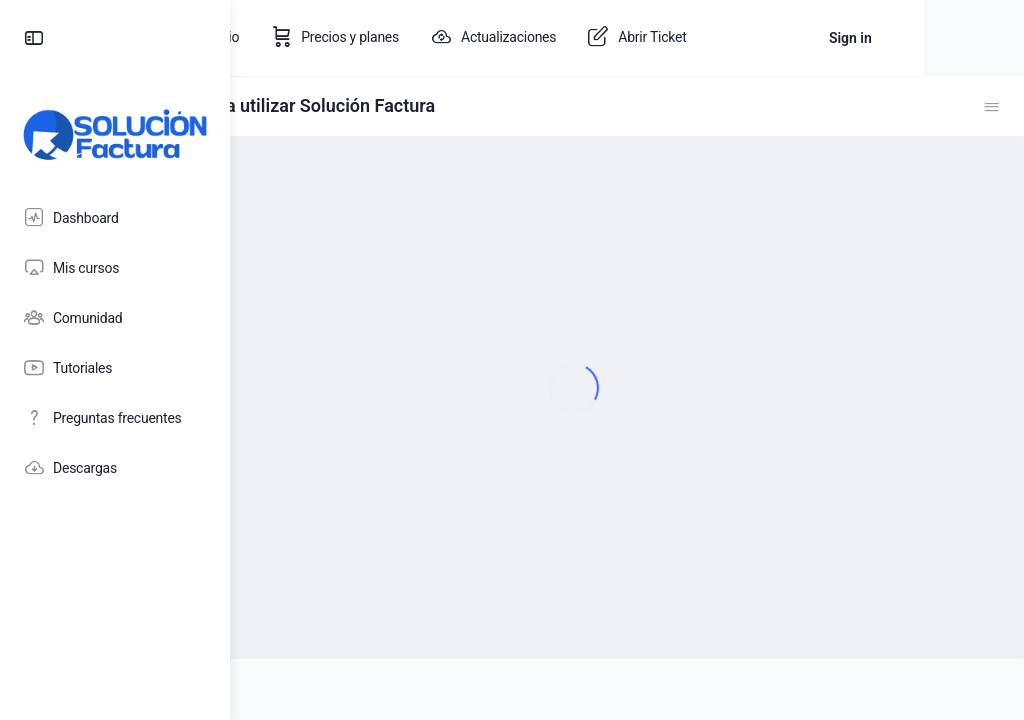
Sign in (950, 38)
